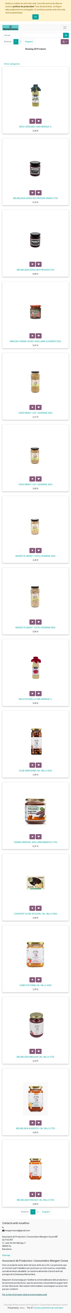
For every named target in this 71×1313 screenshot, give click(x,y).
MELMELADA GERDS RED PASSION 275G (35, 270)
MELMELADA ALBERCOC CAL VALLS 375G (35, 1128)
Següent (29, 41)
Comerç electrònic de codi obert (48, 1308)
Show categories (12, 64)
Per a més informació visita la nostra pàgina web (24, 1294)
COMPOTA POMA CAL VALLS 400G (35, 985)
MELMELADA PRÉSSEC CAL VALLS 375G (35, 1200)
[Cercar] (66, 35)
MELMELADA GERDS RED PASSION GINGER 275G (35, 198)
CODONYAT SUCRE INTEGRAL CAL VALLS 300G (35, 914)
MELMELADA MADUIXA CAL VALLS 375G (35, 1057)
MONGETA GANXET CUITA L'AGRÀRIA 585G (35, 627)
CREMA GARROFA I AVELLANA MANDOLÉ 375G (35, 842)
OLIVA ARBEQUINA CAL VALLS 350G (35, 771)
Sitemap (6, 1255)
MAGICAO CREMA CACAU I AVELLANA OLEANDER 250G (35, 341)
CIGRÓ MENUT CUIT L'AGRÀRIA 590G (35, 413)
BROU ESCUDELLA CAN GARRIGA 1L (35, 699)
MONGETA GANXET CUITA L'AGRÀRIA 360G (35, 556)
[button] (65, 41)
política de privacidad (23, 6)
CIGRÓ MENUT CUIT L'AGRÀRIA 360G (35, 484)
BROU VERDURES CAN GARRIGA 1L (35, 127)
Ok (35, 17)
